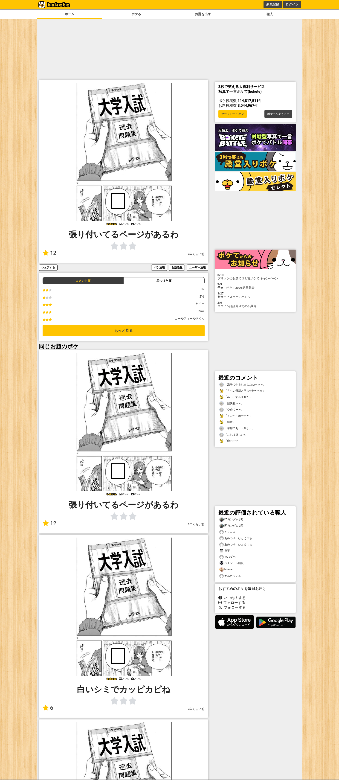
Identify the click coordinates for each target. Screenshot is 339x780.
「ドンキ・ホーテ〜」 (235, 416)
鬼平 (224, 551)
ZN (203, 289)
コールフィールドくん (190, 318)
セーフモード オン (232, 114)
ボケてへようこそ (278, 114)
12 (49, 253)
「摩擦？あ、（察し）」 (237, 428)
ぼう (202, 296)
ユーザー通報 (197, 267)
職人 (270, 14)
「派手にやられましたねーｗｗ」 (242, 384)
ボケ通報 (159, 267)
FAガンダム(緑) (231, 519)
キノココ (227, 532)
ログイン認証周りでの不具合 (255, 304)
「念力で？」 (230, 441)
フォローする (232, 602)
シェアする (48, 267)
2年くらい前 (196, 254)
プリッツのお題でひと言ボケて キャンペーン (255, 276)
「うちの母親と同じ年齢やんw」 (242, 391)
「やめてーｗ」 (231, 409)
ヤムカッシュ (230, 576)
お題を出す (203, 14)
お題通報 (177, 267)
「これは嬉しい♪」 (233, 435)
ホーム (69, 14)
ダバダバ (227, 557)
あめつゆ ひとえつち (235, 538)
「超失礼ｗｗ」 (231, 403)
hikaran (226, 569)
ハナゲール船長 (231, 563)
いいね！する (232, 598)
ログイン (292, 4)
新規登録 (272, 4)
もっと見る (123, 330)
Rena (201, 311)
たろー (200, 304)
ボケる (136, 14)
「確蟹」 (227, 422)
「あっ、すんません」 (235, 397)
